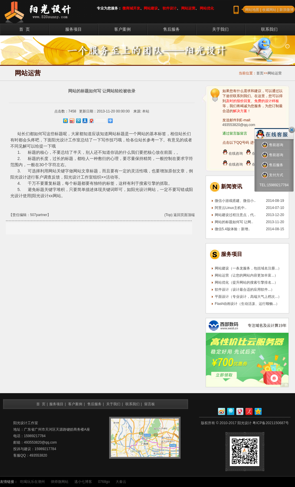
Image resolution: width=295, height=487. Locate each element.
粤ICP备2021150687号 (271, 423)
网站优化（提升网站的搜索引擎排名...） (246, 282)
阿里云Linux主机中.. (230, 208)
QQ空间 (258, 411)
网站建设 (151, 8)
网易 (239, 411)
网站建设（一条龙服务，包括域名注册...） (248, 268)
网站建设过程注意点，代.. (235, 215)
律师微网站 (59, 482)
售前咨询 (272, 145)
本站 (145, 111)
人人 (249, 411)
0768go (104, 482)
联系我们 (269, 29)
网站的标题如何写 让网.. (234, 222)
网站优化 (207, 8)
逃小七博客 (83, 482)
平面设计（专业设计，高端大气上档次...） (248, 297)
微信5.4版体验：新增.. (232, 229)
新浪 (221, 411)
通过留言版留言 (234, 133)
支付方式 (272, 175)
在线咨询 (232, 153)
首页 (259, 73)
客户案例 (122, 29)
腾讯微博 (230, 411)
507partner (38, 215)
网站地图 (252, 10)
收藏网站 (269, 10)
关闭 (292, 130)
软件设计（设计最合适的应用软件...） (244, 289)
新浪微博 (286, 10)
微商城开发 (131, 8)
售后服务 (171, 29)
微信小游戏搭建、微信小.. (235, 201)
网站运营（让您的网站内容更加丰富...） (246, 275)
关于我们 (220, 29)
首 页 (24, 29)
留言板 (149, 404)
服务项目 (73, 29)
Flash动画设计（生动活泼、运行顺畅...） (247, 304)
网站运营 (188, 8)
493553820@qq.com (238, 125)
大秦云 (121, 482)
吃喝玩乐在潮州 (32, 482)
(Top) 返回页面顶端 (179, 215)
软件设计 (170, 8)
